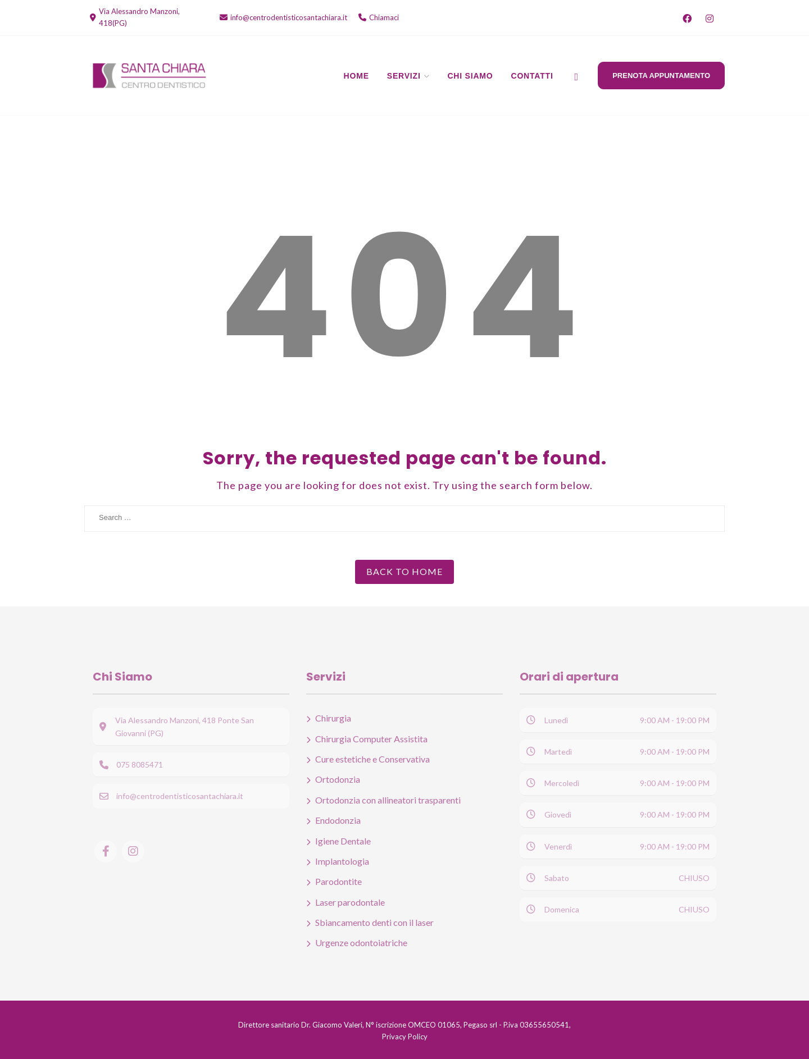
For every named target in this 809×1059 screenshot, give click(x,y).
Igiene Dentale (343, 841)
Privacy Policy (405, 1036)
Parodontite (338, 881)
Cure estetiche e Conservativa (372, 759)
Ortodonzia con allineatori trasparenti (388, 800)
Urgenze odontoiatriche (361, 942)
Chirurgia (333, 718)
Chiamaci (384, 17)
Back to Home (404, 571)
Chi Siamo (470, 75)
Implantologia (342, 861)
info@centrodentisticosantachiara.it (288, 17)
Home (356, 75)
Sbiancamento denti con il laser (374, 922)
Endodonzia (338, 820)
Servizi (404, 75)
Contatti (532, 75)
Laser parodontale (350, 902)
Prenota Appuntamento (661, 75)
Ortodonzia (337, 779)
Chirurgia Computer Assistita (371, 738)
